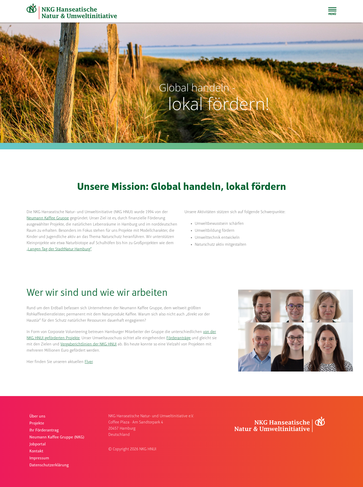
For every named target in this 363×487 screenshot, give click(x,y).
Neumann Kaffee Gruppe (48, 218)
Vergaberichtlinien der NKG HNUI (88, 344)
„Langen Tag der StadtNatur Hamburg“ (59, 249)
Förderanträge (178, 338)
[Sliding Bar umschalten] (332, 11)
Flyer (89, 362)
